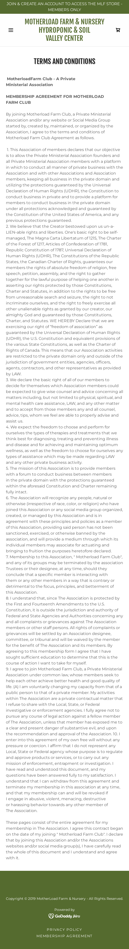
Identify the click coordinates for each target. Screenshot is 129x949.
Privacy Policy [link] (64, 929)
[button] (14, 30)
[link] (64, 30)
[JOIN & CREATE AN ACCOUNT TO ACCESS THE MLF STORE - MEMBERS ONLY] (64, 7)
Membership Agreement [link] (64, 936)
